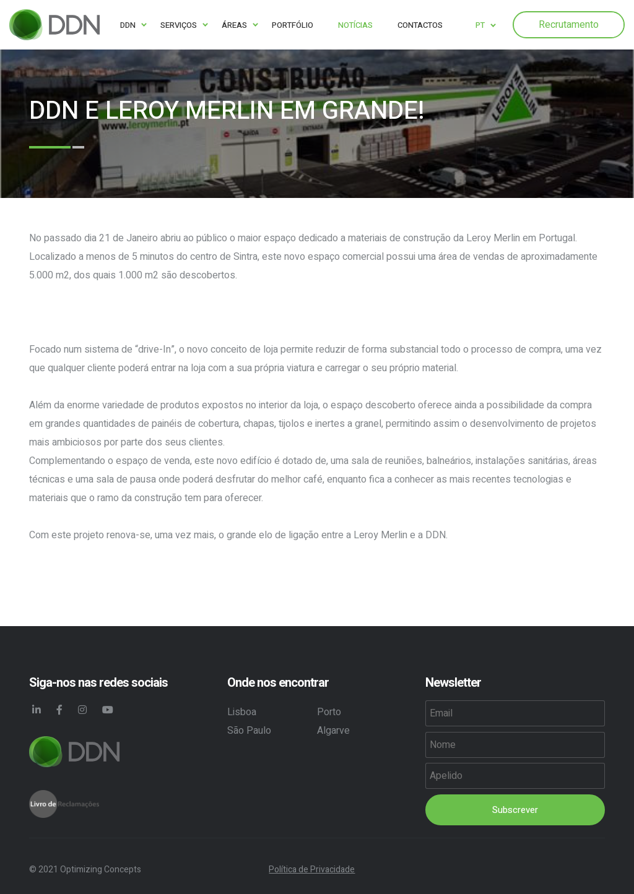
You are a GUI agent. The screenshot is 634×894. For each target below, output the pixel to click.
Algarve (333, 730)
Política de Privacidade (312, 869)
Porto (329, 712)
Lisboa (241, 712)
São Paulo (249, 730)
